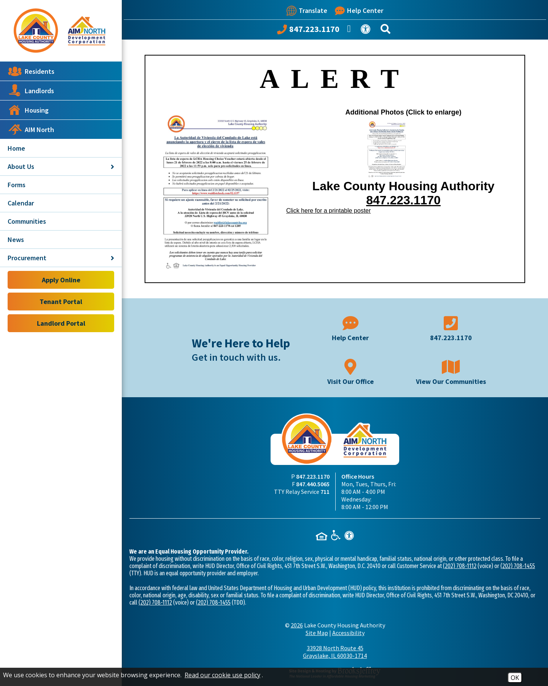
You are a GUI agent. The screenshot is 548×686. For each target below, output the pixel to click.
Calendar (21, 203)
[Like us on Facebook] (350, 31)
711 (325, 491)
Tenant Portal (61, 301)
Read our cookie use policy (222, 675)
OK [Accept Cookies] (515, 677)
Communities (27, 221)
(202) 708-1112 (459, 566)
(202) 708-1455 (517, 566)
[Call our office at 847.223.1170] (308, 31)
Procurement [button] (61, 257)
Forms (16, 184)
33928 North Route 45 (334, 651)
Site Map (317, 633)
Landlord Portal (61, 323)
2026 (297, 625)
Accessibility (348, 633)
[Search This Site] (387, 31)
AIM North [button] (31, 129)
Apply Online (61, 279)
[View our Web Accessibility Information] (367, 31)
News (16, 239)
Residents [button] (31, 71)
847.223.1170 (403, 200)
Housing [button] (28, 110)
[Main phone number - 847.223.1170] (451, 328)
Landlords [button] (31, 90)
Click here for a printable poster (328, 210)
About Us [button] (61, 166)
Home (16, 148)
